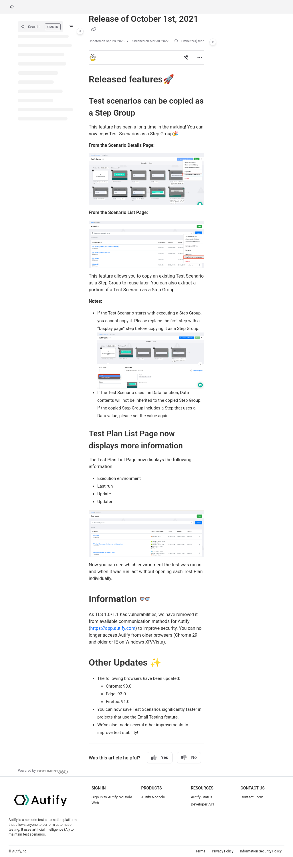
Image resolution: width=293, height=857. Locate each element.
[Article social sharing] (186, 57)
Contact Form (251, 797)
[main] (146, 395)
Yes (159, 757)
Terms (200, 851)
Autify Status (201, 797)
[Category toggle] (80, 31)
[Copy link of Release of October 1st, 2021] (93, 29)
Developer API (202, 804)
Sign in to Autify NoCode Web (112, 800)
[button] (40, 26)
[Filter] (71, 26)
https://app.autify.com (112, 628)
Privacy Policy (222, 851)
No (189, 757)
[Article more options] (199, 57)
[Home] (12, 7)
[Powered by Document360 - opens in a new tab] (43, 770)
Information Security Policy (261, 851)
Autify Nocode (153, 797)
